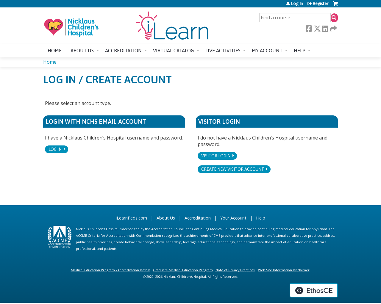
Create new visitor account (232, 169)
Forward (333, 28)
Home (55, 51)
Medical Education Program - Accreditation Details (110, 270)
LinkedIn (325, 28)
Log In (297, 3)
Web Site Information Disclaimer (284, 270)
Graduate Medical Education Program (183, 270)
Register (320, 3)
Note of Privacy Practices (235, 270)
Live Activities (223, 51)
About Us (166, 218)
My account (267, 51)
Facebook (309, 28)
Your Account (233, 218)
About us (82, 51)
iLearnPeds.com (131, 218)
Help (299, 51)
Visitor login (215, 155)
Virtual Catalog (173, 51)
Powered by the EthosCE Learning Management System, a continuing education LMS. (314, 290)
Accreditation (123, 51)
